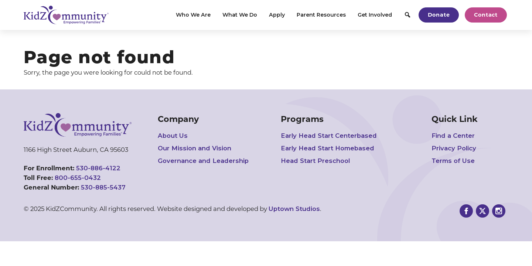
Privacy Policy (454, 148)
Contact (486, 14)
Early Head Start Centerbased (329, 135)
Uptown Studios (294, 208)
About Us (173, 135)
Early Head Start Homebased (327, 148)
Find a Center (453, 135)
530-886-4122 (98, 168)
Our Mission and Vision (194, 148)
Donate (439, 14)
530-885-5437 (103, 187)
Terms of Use (453, 160)
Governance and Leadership (203, 160)
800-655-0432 (78, 177)
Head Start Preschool (315, 160)
